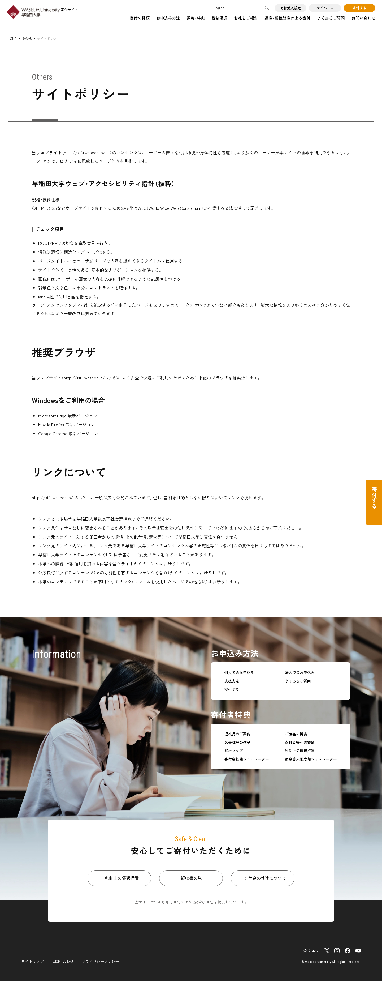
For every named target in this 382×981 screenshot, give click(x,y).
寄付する (359, 7)
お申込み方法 (168, 18)
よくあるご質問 (331, 18)
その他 (27, 38)
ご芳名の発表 (296, 734)
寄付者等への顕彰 (300, 742)
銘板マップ (233, 750)
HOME (12, 38)
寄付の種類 (140, 18)
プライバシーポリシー (100, 961)
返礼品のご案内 (237, 734)
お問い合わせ (363, 18)
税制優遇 (219, 18)
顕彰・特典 (196, 18)
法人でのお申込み (300, 672)
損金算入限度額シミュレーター (311, 759)
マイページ (325, 7)
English (218, 7)
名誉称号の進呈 (237, 742)
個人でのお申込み (239, 672)
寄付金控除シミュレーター (246, 759)
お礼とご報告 (246, 18)
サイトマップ (32, 961)
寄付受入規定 (290, 7)
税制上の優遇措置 (300, 750)
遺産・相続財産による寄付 (287, 18)
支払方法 (231, 681)
